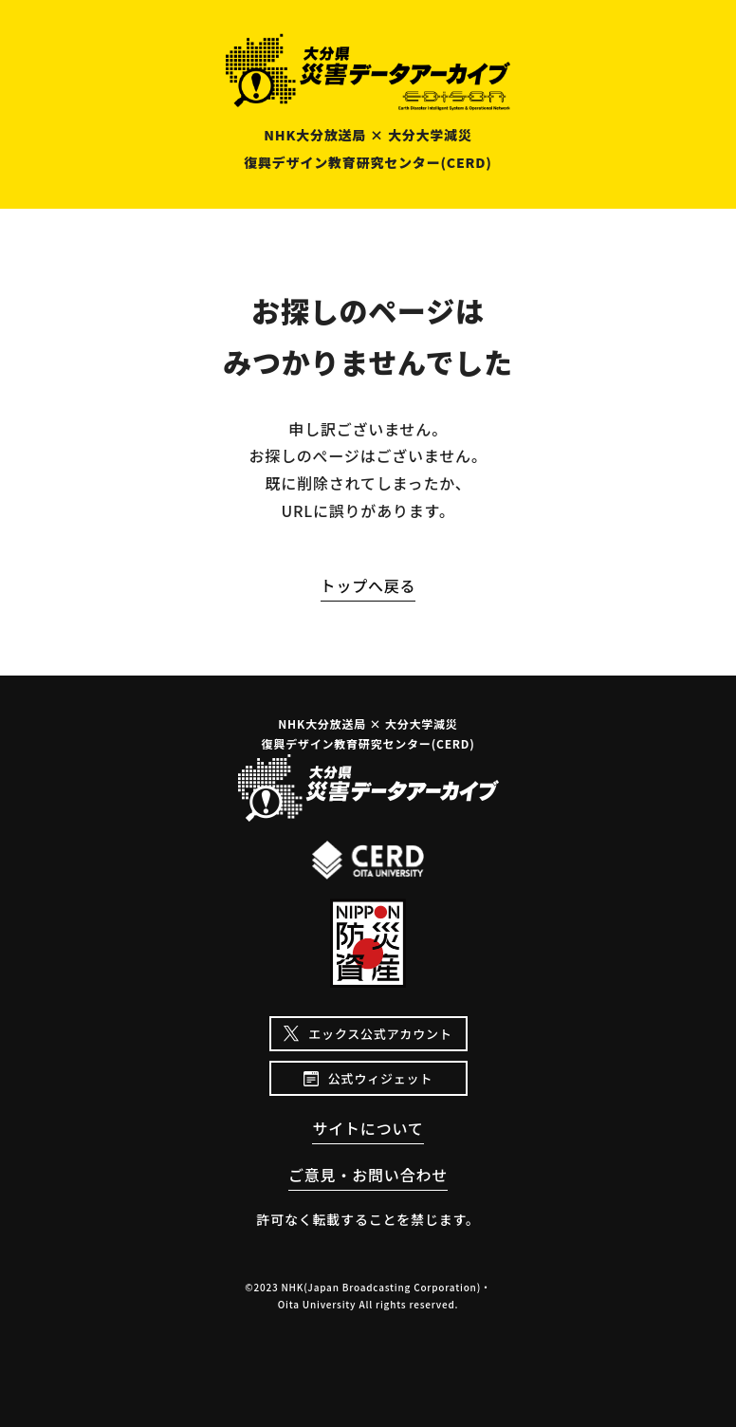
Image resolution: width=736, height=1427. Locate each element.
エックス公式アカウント (379, 1034)
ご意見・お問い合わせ (368, 1174)
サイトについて (367, 1128)
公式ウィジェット (380, 1078)
